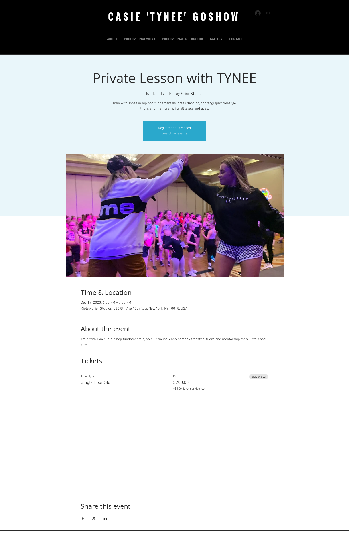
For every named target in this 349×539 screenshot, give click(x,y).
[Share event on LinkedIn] (105, 518)
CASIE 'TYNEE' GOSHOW (174, 16)
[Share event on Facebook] (83, 518)
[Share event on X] (94, 518)
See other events (174, 133)
